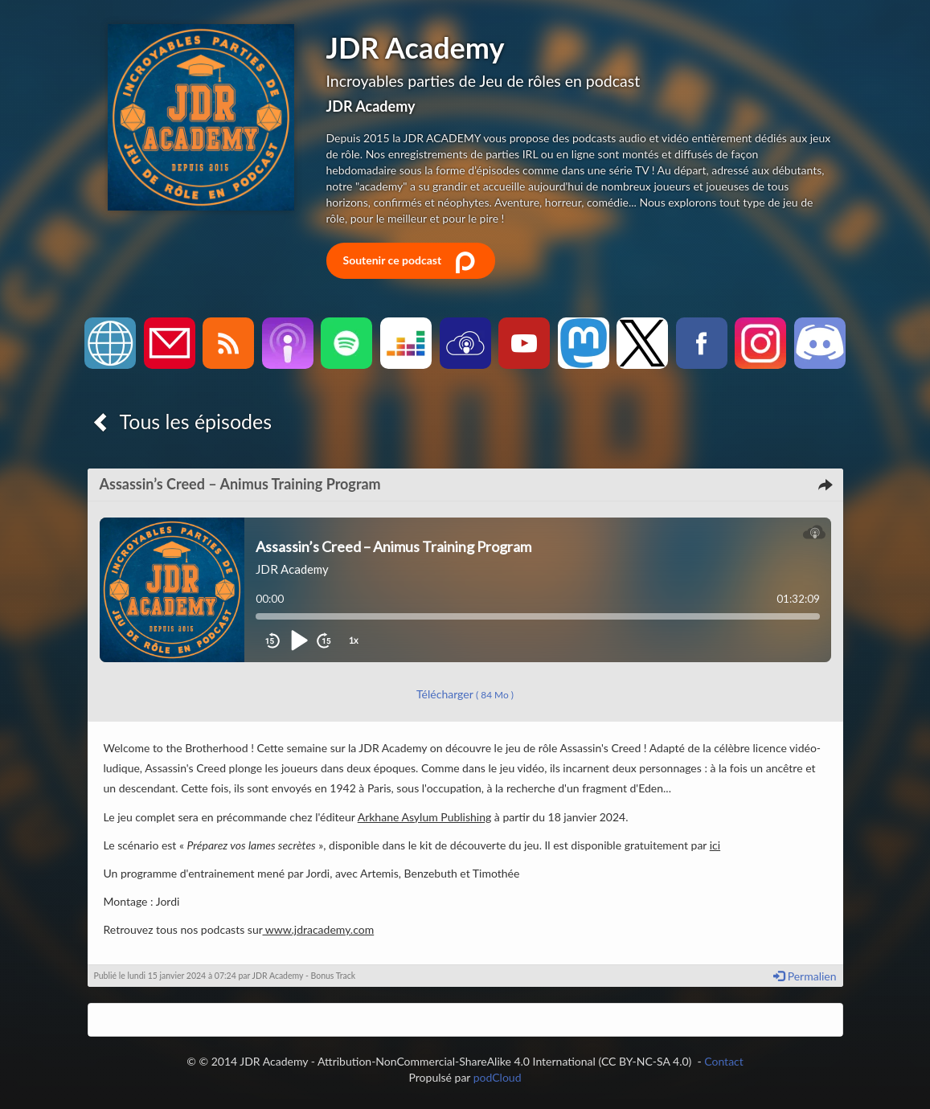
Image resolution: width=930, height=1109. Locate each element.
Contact (724, 1061)
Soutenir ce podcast (410, 261)
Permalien (804, 976)
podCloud (497, 1077)
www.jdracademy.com (319, 929)
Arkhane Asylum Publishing (425, 817)
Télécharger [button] (465, 694)
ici (715, 845)
